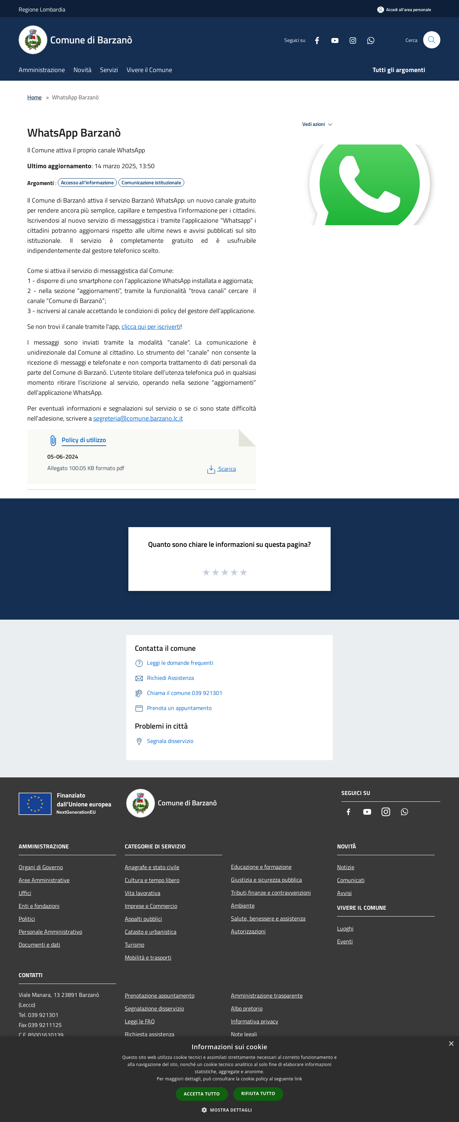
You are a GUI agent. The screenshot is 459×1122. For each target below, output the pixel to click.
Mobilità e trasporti (148, 957)
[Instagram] (350, 39)
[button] (229, 1109)
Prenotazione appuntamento (159, 995)
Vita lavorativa (142, 893)
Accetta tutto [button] (202, 1094)
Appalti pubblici (143, 918)
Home (34, 97)
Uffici (25, 893)
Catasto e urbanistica (150, 931)
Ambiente (243, 905)
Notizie (345, 867)
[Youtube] (332, 39)
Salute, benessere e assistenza (268, 918)
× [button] (451, 1044)
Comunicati (351, 880)
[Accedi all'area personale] (404, 9)
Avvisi (344, 893)
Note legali (244, 1034)
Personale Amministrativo (50, 931)
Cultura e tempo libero (152, 880)
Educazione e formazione (261, 866)
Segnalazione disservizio (154, 1008)
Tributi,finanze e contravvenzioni (271, 892)
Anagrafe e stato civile (152, 867)
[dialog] (229, 1079)
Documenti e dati (39, 944)
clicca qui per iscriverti (151, 326)
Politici (27, 918)
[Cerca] (431, 39)
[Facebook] (314, 39)
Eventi (345, 941)
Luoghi (345, 928)
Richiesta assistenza (149, 1034)
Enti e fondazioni (39, 905)
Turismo (134, 944)
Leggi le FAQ (140, 1021)
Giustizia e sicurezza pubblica (266, 879)
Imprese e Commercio (151, 905)
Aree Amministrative (44, 880)
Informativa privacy (254, 1021)
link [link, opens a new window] (298, 1079)
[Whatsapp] (368, 39)
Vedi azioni (318, 124)
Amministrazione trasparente (267, 995)
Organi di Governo (41, 867)
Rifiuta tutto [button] (258, 1093)
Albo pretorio (246, 1008)
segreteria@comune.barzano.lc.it (138, 418)
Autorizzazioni (248, 931)
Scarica (220, 468)
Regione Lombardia (42, 9)
